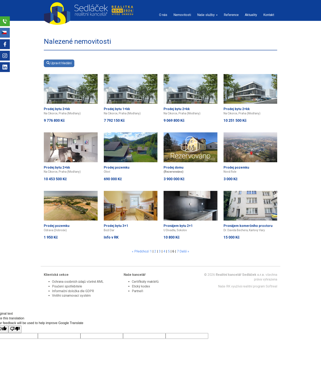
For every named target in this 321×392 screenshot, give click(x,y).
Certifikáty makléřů (145, 282)
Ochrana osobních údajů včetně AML (78, 282)
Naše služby (207, 15)
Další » (184, 251)
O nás (163, 15)
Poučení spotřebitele (67, 286)
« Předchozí (140, 251)
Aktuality (251, 15)
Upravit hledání (59, 63)
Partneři (137, 291)
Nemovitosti (182, 15)
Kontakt (268, 15)
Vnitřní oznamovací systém (71, 295)
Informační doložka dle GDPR (73, 291)
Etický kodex (141, 286)
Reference (231, 15)
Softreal (271, 286)
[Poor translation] (14, 329)
